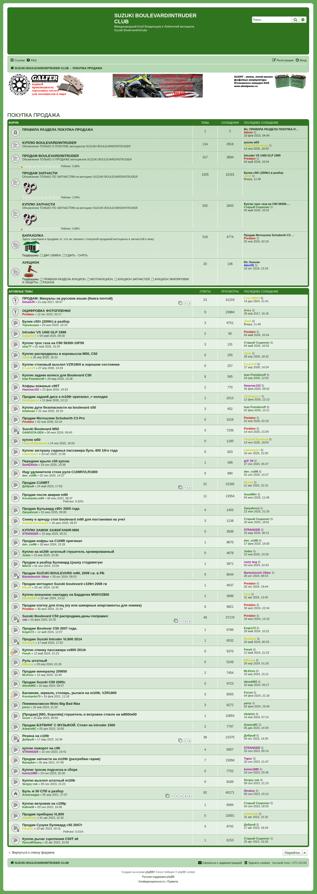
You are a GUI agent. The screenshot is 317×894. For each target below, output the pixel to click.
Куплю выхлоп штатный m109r (48, 780)
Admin (248, 132)
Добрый (28, 486)
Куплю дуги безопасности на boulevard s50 (59, 407)
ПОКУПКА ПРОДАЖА (33, 115)
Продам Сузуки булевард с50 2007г (52, 825)
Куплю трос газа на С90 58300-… (267, 203)
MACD (26, 565)
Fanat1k (27, 828)
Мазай (26, 587)
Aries (247, 310)
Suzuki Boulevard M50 (40, 429)
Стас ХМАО (252, 298)
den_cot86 (29, 475)
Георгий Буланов (256, 145)
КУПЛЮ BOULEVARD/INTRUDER (49, 143)
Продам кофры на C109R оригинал (52, 541)
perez (26, 707)
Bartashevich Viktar (35, 576)
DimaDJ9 (28, 302)
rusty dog (250, 562)
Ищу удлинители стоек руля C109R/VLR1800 (60, 472)
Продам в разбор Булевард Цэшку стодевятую (62, 562)
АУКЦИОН (30, 262)
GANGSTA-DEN (32, 432)
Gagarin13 (29, 335)
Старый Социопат (257, 207)
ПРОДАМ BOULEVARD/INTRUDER (50, 156)
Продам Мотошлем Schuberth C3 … (269, 235)
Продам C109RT (36, 483)
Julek (247, 175)
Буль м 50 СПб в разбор (42, 791)
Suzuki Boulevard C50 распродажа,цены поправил (65, 616)
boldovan (28, 411)
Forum (248, 692)
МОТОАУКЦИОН (100, 279)
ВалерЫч (29, 762)
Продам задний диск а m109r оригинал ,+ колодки (65, 397)
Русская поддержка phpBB (158, 876)
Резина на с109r (35, 736)
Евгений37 (29, 598)
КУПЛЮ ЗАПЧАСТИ (38, 204)
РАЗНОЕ (47, 282)
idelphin (249, 714)
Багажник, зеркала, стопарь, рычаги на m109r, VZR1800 (69, 693)
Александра (30, 794)
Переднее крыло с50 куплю (45, 461)
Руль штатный (34, 661)
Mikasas (28, 664)
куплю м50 (251, 142)
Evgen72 (28, 631)
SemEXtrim (30, 464)
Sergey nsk (30, 783)
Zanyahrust (30, 512)
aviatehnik (29, 817)
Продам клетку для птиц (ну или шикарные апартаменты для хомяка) (82, 605)
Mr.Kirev (28, 674)
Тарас (248, 758)
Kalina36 (28, 807)
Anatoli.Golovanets (35, 522)
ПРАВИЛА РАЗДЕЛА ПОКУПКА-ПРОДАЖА (57, 130)
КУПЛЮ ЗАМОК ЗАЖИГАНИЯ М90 (50, 530)
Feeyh (26, 653)
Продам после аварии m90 (45, 495)
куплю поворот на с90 (41, 748)
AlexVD (249, 265)
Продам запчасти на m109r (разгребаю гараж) (61, 759)
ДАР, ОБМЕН (50, 255)
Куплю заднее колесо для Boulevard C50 (56, 375)
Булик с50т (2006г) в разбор (263, 172)
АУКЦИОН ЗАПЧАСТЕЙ (132, 279)
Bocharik (28, 642)
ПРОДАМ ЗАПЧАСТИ (39, 173)
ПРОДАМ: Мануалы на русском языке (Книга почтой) (67, 298)
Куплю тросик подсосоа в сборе (50, 770)
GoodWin (250, 494)
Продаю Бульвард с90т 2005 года (50, 509)
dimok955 (29, 685)
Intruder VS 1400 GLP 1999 (262, 155)
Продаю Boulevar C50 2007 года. (49, 628)
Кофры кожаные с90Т (40, 386)
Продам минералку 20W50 (44, 671)
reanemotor (30, 454)
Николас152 (30, 389)
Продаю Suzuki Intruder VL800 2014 (52, 639)
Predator (250, 158)
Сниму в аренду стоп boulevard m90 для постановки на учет (73, 519)
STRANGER (30, 533)
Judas (26, 555)
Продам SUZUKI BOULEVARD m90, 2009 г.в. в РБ (63, 573)
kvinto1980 (29, 773)
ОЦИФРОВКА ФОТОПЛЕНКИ (46, 311)
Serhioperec (30, 400)
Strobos (249, 790)
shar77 (26, 346)
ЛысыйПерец (31, 842)
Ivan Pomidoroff (33, 378)
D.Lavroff (28, 368)
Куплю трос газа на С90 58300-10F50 (53, 343)
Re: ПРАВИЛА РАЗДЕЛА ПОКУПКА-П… (271, 129)
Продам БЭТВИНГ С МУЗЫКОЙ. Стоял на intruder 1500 (68, 725)
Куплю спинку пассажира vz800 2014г (54, 650)
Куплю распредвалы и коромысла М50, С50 (59, 354)
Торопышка (30, 325)
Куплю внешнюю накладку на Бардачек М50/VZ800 (65, 595)
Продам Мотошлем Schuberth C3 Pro (53, 418)
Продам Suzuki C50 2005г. (44, 682)
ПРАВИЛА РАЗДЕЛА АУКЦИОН (62, 279)
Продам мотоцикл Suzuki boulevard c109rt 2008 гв (64, 584)
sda (24, 619)
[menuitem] (31, 60)
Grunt (26, 717)
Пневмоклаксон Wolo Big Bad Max (51, 704)
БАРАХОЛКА (32, 235)
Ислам (248, 482)
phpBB (149, 872)
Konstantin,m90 (33, 498)
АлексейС (29, 728)
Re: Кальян (252, 262)
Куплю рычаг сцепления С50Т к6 (50, 839)
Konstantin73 (31, 696)
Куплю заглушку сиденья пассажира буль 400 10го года (70, 450)
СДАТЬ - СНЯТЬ (75, 255)
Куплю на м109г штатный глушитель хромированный (68, 552)
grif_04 (248, 460)
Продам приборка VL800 (43, 814)
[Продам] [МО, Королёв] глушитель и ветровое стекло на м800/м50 (79, 714)
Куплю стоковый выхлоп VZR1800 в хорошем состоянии (70, 364)
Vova (247, 594)
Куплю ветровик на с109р (44, 803)
